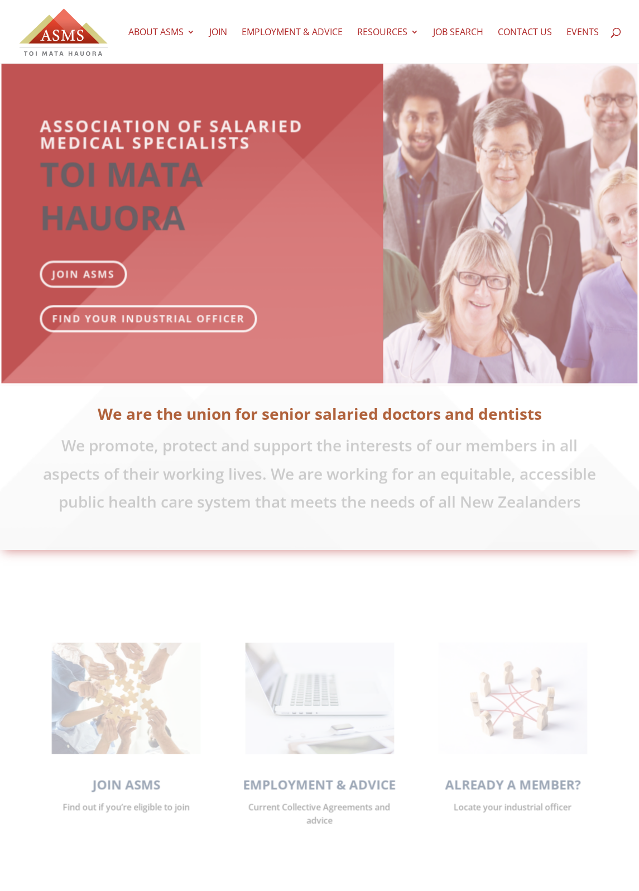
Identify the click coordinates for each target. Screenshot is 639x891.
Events (582, 33)
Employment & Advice (292, 33)
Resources (382, 33)
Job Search (458, 33)
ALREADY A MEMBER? (503, 790)
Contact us (525, 33)
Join (218, 33)
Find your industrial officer (151, 307)
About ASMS (156, 33)
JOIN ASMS (87, 263)
